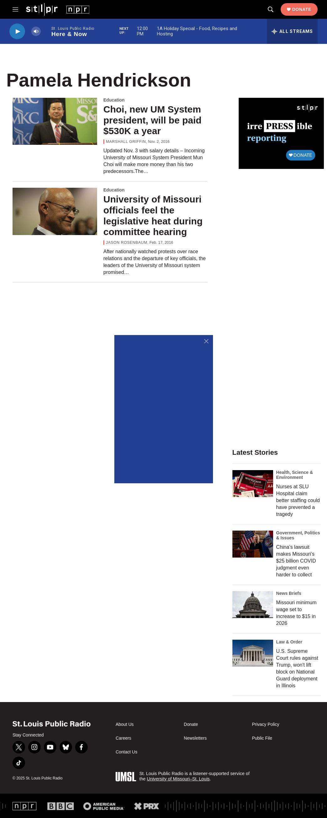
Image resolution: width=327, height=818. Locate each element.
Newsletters (195, 738)
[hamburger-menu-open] (15, 9)
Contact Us (126, 752)
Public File (262, 738)
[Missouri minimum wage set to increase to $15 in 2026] (252, 604)
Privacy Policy (265, 724)
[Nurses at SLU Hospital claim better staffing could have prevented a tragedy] (252, 483)
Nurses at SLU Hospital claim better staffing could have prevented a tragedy (298, 500)
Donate (301, 9)
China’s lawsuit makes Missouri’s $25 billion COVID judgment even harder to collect (296, 560)
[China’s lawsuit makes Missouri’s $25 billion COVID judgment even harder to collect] (252, 544)
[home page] (57, 9)
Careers (123, 738)
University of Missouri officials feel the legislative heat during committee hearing (153, 215)
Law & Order (289, 641)
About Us (125, 724)
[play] (17, 31)
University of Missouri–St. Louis (178, 778)
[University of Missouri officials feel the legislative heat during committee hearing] (55, 211)
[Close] (206, 341)
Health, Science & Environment (294, 475)
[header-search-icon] (271, 9)
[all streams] (292, 31)
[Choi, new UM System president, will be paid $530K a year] (55, 121)
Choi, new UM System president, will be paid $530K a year (152, 120)
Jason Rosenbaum (126, 242)
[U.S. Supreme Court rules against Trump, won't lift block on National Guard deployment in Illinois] (252, 653)
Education (114, 99)
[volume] (36, 31)
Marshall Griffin (126, 141)
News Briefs (288, 593)
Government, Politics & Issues (298, 535)
